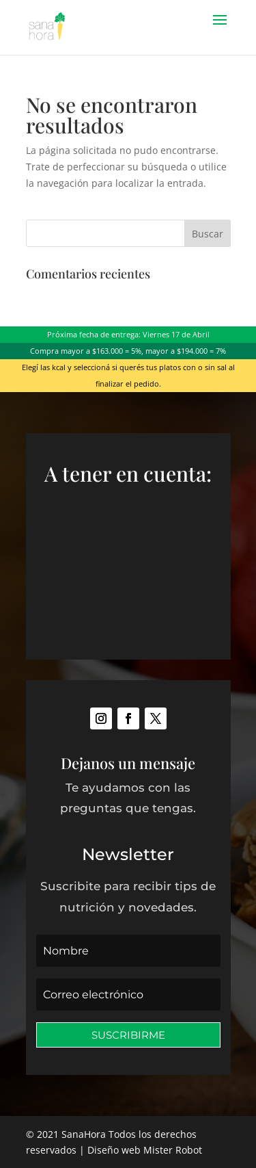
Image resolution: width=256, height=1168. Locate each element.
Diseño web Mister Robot (144, 1149)
